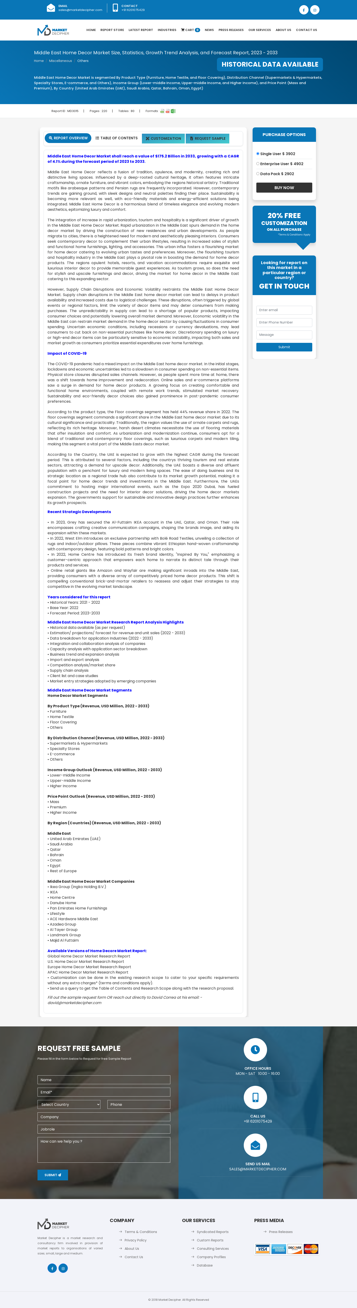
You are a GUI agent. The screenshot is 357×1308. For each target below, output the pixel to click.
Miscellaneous (60, 60)
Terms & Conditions (141, 1232)
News (209, 30)
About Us (283, 30)
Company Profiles (211, 1257)
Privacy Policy (136, 1240)
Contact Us (306, 30)
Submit (53, 1175)
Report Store (112, 30)
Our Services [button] (259, 30)
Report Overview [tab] (68, 138)
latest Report (141, 30)
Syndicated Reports (213, 1232)
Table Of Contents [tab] (116, 138)
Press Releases (231, 30)
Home (91, 30)
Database (205, 1265)
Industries (167, 30)
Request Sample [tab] (207, 138)
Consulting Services (213, 1248)
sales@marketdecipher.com (80, 10)
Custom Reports (210, 1240)
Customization (163, 138)
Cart (190, 30)
